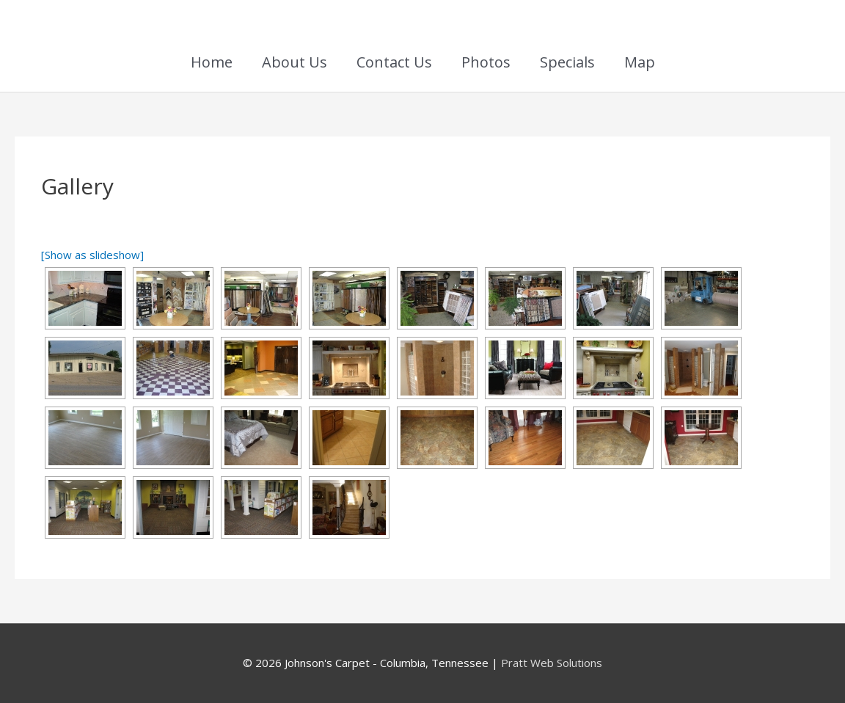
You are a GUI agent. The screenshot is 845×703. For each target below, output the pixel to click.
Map (639, 62)
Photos (486, 62)
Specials (567, 62)
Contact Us (394, 62)
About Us (294, 62)
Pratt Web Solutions (551, 662)
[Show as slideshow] (92, 254)
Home (212, 62)
